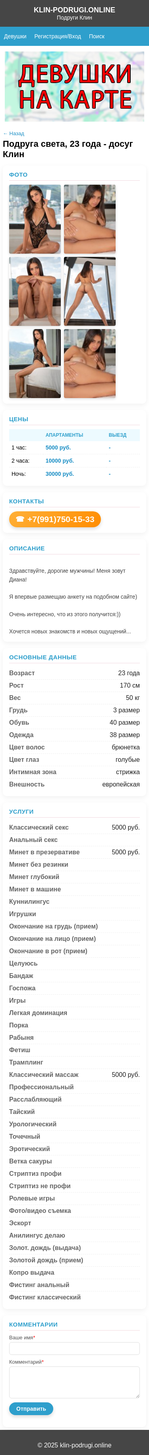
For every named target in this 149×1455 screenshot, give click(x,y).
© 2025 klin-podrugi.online (74, 1445)
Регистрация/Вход (58, 36)
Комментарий (26, 1362)
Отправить (31, 1409)
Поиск (96, 36)
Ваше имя (22, 1338)
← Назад (13, 133)
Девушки (15, 36)
